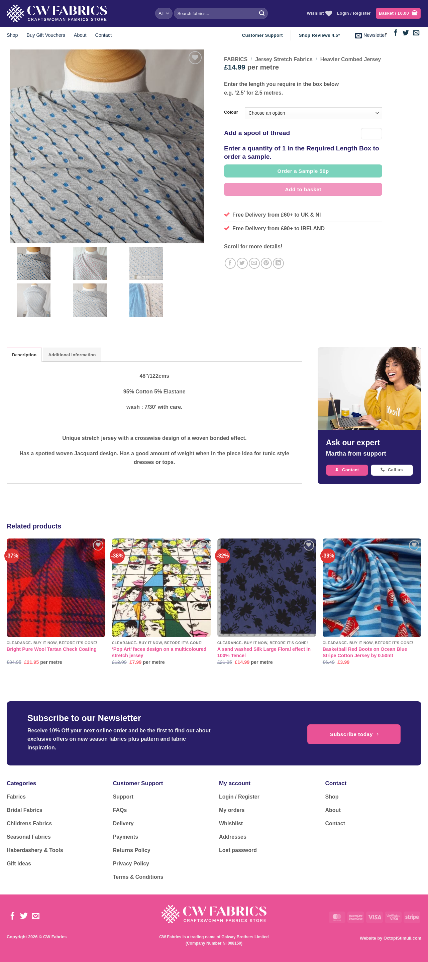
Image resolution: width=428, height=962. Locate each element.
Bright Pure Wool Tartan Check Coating (52, 649)
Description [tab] (24, 354)
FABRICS (235, 59)
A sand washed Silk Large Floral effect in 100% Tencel (264, 652)
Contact (103, 35)
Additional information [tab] (72, 354)
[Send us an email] (416, 33)
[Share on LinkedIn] (278, 263)
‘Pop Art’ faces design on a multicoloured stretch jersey (159, 652)
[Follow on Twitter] (406, 33)
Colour (231, 112)
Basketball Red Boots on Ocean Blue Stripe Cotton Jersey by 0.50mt (365, 652)
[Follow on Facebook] (396, 33)
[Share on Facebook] (230, 263)
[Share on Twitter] (242, 263)
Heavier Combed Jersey (350, 59)
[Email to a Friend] (254, 263)
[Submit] (262, 13)
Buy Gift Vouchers (46, 35)
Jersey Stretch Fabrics (284, 59)
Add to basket (303, 189)
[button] (398, 13)
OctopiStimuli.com (402, 938)
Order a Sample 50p (303, 171)
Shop (12, 35)
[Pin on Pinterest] (266, 263)
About (80, 35)
